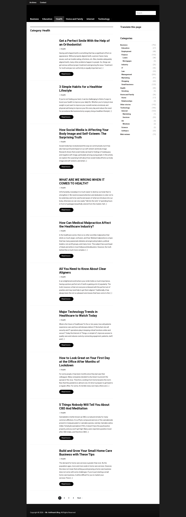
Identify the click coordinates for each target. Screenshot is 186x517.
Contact (43, 2)
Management (126, 74)
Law (123, 71)
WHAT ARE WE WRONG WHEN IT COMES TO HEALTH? (82, 181)
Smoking (125, 91)
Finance (124, 55)
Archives (33, 2)
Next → (80, 498)
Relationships (126, 101)
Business (34, 19)
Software (125, 131)
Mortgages (127, 61)
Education (47, 19)
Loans (125, 58)
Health (59, 19)
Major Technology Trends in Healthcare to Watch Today (78, 313)
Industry (124, 65)
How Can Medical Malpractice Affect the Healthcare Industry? (85, 224)
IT (122, 68)
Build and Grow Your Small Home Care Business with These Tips (85, 452)
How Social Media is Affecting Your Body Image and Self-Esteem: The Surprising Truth (84, 133)
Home (123, 98)
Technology (104, 19)
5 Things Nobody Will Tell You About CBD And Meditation (84, 406)
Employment (126, 51)
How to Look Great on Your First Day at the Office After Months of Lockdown (84, 361)
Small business (127, 84)
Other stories (125, 105)
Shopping (125, 81)
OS (122, 121)
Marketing (125, 78)
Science (124, 127)
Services (126, 117)
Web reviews (125, 134)
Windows (126, 124)
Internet (90, 19)
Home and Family (74, 19)
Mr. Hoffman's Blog (52, 512)
